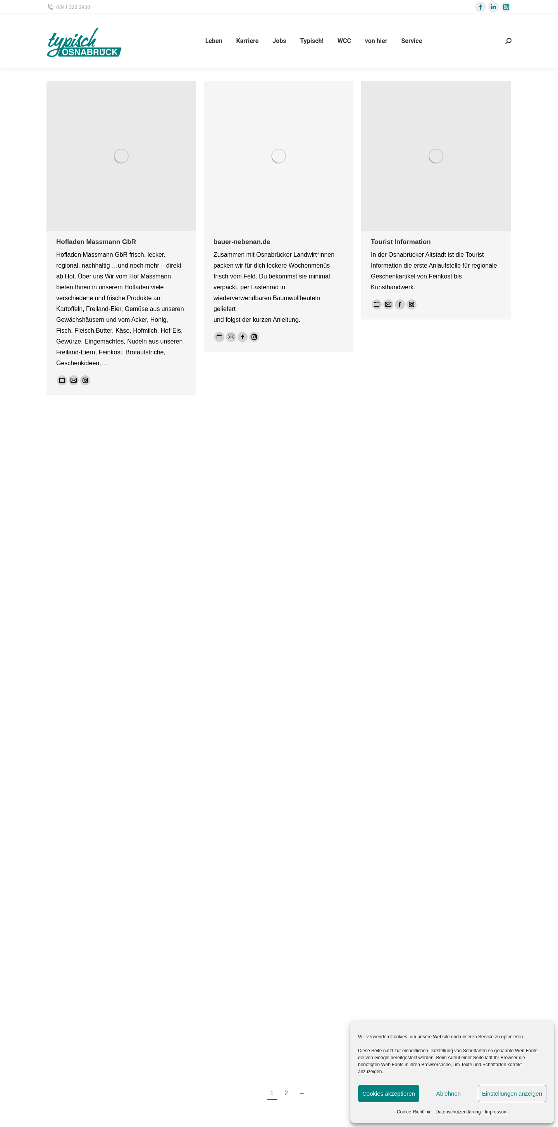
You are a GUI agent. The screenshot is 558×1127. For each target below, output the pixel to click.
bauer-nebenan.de (242, 242)
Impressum (496, 1112)
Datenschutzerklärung (458, 1112)
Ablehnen (448, 1093)
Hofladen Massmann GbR (96, 242)
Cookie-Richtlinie (414, 1112)
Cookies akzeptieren (388, 1093)
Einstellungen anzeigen (512, 1093)
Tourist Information (401, 242)
